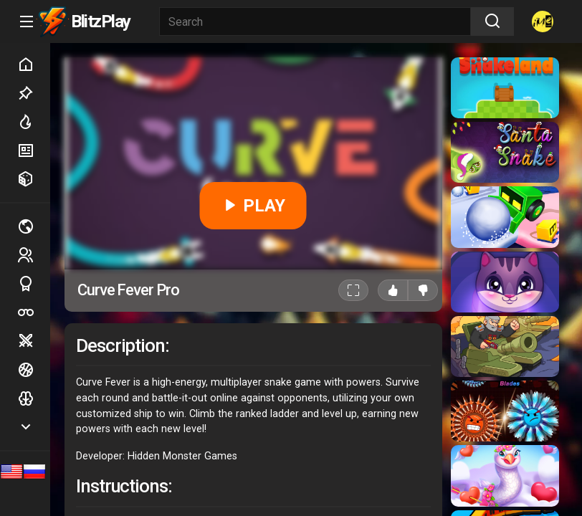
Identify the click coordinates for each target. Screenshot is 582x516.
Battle (33, 341)
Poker (33, 312)
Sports (33, 284)
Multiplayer (33, 226)
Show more (33, 427)
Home (33, 64)
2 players (33, 255)
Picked (33, 93)
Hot (33, 122)
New (33, 150)
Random (33, 179)
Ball (33, 370)
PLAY (253, 206)
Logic (33, 398)
